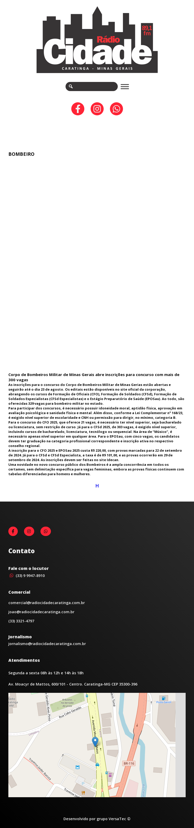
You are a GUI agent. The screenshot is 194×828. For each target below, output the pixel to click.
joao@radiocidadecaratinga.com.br (41, 611)
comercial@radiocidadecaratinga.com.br (46, 602)
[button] (95, 742)
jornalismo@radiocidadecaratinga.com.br (47, 643)
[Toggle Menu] (125, 86)
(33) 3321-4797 (21, 620)
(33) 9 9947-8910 (26, 575)
